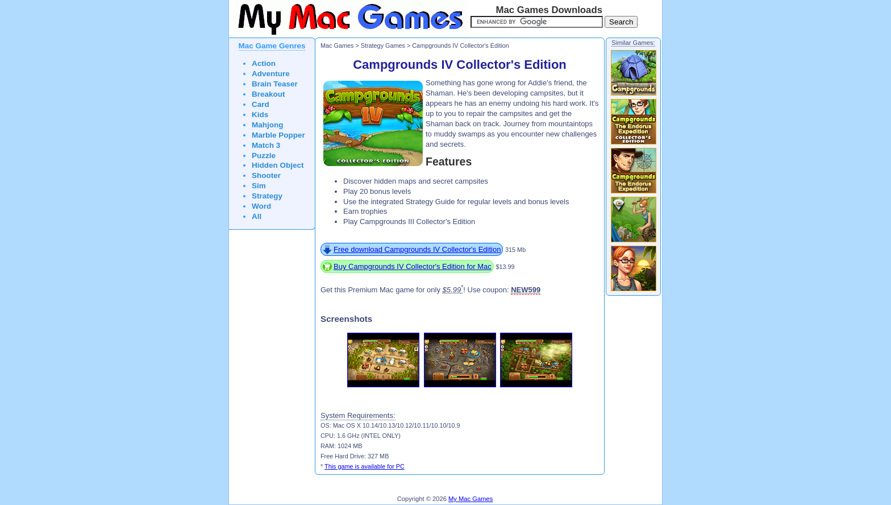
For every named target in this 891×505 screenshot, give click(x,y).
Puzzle (264, 155)
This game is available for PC (364, 466)
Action (264, 63)
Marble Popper (278, 135)
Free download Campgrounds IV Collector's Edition (417, 249)
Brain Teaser (275, 84)
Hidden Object (278, 165)
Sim (259, 185)
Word (261, 206)
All (256, 216)
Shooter (266, 175)
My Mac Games (470, 498)
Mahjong (268, 125)
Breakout (268, 94)
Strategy (267, 196)
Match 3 (266, 145)
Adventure (271, 73)
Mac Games (336, 45)
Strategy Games (383, 45)
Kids (260, 114)
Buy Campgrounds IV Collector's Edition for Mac (413, 266)
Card (260, 104)
